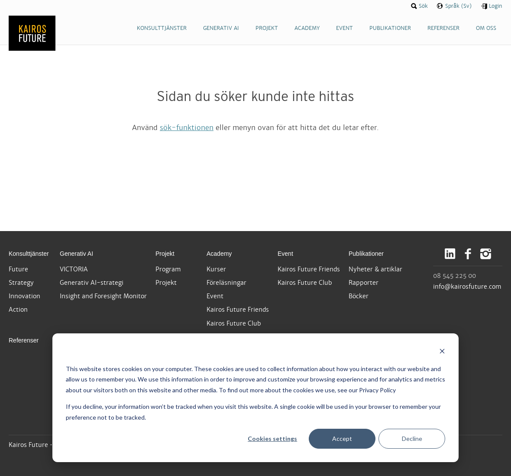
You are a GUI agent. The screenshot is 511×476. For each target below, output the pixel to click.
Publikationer (366, 253)
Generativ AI (76, 253)
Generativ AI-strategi (91, 283)
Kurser (216, 269)
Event (215, 296)
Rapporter (363, 283)
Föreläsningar (226, 283)
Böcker (359, 296)
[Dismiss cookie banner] (442, 352)
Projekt (165, 253)
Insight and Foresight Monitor (103, 296)
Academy (219, 253)
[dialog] (255, 397)
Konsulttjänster (29, 253)
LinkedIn (450, 253)
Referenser (24, 340)
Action (18, 309)
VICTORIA (74, 269)
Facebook (467, 253)
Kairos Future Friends (238, 309)
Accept (342, 438)
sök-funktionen (186, 127)
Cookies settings (272, 438)
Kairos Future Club (234, 323)
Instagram (485, 253)
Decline (412, 438)
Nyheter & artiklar (375, 269)
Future (18, 269)
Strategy (21, 283)
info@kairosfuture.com (467, 286)
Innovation (24, 296)
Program (168, 269)
